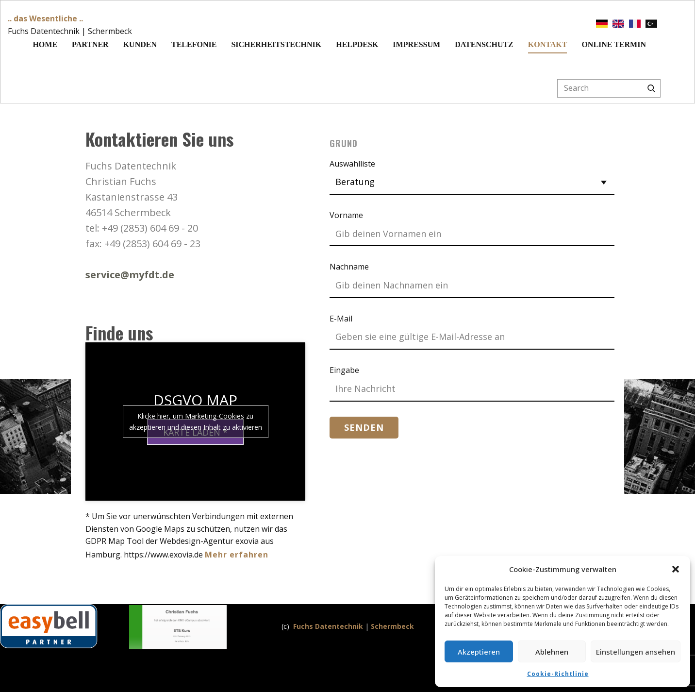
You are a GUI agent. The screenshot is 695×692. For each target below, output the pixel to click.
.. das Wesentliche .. (45, 18)
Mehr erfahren (236, 554)
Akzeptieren (479, 652)
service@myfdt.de (129, 274)
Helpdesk (357, 44)
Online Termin (613, 44)
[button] (675, 569)
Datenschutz (484, 44)
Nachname (349, 266)
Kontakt (547, 44)
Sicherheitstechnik (276, 44)
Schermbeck (392, 626)
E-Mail (341, 318)
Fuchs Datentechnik (328, 626)
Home (45, 44)
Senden (364, 427)
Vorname (346, 215)
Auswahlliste (352, 163)
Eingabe (344, 370)
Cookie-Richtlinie (558, 674)
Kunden (140, 44)
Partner (90, 44)
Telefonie (193, 44)
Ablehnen (551, 652)
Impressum (416, 44)
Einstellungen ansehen (635, 652)
